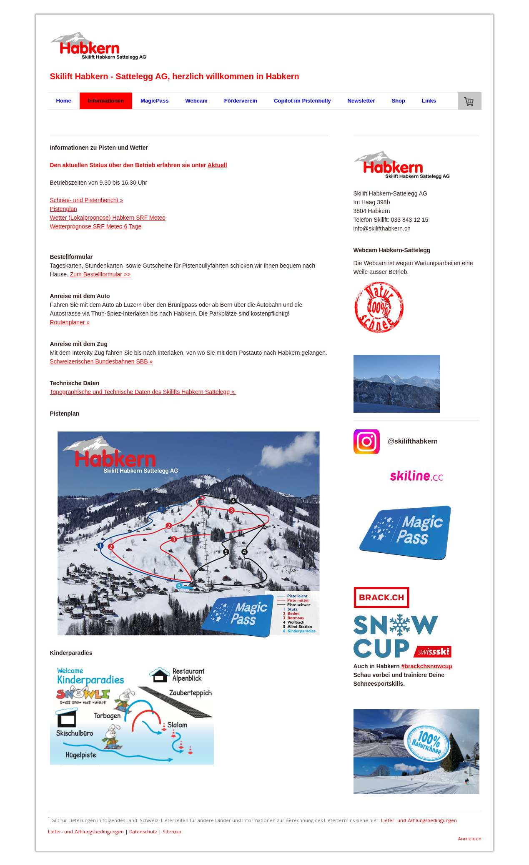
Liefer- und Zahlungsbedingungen (419, 820)
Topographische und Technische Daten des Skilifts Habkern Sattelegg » (143, 392)
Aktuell (217, 165)
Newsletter (361, 101)
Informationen (106, 101)
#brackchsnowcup (426, 666)
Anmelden (469, 838)
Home (63, 101)
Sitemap (172, 831)
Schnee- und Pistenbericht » (86, 200)
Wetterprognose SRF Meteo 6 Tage (96, 226)
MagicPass (154, 101)
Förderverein (240, 101)
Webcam (197, 101)
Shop (398, 101)
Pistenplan (63, 209)
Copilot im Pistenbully (302, 101)
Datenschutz (143, 831)
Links (429, 101)
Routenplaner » (70, 322)
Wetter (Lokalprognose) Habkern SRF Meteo (108, 217)
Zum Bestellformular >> (100, 274)
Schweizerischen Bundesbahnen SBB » (101, 361)
